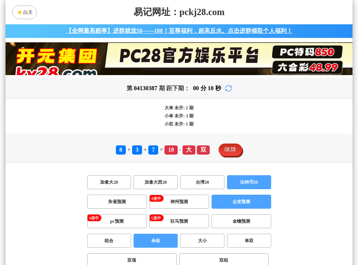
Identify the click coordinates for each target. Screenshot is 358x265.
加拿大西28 (156, 182)
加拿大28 (109, 182)
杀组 (155, 240)
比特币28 (249, 182)
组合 (108, 240)
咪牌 (230, 149)
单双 (249, 240)
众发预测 (241, 201)
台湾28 (202, 182)
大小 (202, 240)
